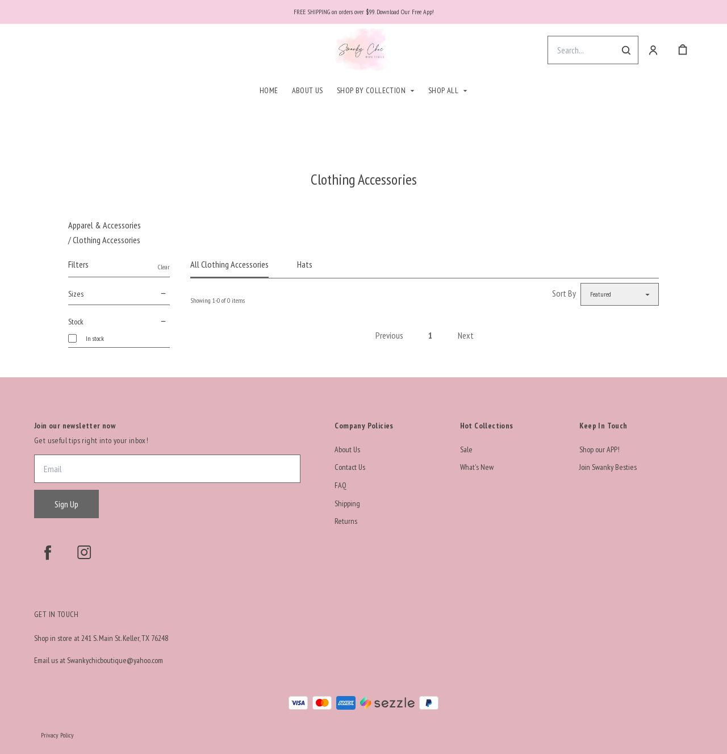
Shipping (347, 503)
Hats (304, 264)
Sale (466, 449)
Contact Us (350, 467)
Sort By (564, 293)
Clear (164, 267)
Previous (389, 335)
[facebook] (47, 552)
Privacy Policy (57, 735)
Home (269, 90)
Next (466, 335)
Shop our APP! (599, 449)
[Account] (653, 50)
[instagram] (84, 552)
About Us (307, 90)
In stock (95, 338)
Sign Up (66, 504)
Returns (346, 521)
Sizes (119, 294)
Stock (119, 321)
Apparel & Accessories (104, 225)
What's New (477, 467)
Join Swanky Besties (608, 467)
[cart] (682, 50)
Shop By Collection (371, 90)
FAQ (340, 485)
